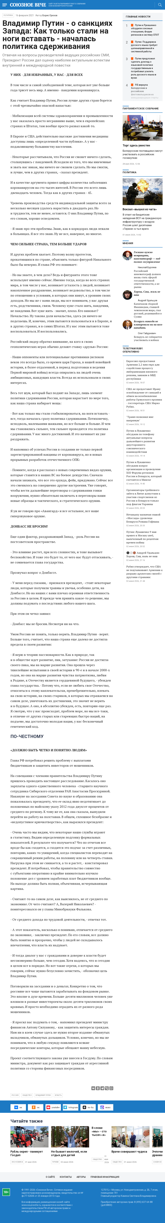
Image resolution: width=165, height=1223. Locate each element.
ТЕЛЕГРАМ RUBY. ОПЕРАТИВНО (133, 350)
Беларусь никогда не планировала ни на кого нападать (148, 324)
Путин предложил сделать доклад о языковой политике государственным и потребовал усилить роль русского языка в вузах (143, 68)
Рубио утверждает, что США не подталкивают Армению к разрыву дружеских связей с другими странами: (144, 572)
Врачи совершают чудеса (129, 1151)
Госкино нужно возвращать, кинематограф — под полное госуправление (147, 257)
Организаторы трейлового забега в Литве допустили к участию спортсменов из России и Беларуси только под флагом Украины (143, 497)
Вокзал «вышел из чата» (140, 209)
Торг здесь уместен (136, 145)
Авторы (81, 1177)
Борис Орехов (50, 15)
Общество (97, 1159)
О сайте (50, 1177)
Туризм (55, 1162)
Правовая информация (105, 1177)
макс (105, 1107)
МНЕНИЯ (128, 243)
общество (27, 1095)
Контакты (66, 1177)
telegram (70, 1107)
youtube (53, 1107)
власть (58, 1095)
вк (18, 1107)
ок (35, 1107)
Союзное (157, 1162)
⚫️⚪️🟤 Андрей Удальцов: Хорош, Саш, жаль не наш (143, 554)
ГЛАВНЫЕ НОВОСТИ (138, 16)
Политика (8, 15)
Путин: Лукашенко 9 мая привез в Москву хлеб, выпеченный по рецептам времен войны (142, 537)
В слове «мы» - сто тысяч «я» (99, 1131)
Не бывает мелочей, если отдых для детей (69, 1153)
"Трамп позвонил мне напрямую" (139, 418)
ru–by (88, 1107)
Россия (15, 1095)
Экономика (17, 1162)
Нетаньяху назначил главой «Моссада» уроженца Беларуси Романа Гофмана (143, 518)
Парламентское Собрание (141, 108)
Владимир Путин (43, 1095)
